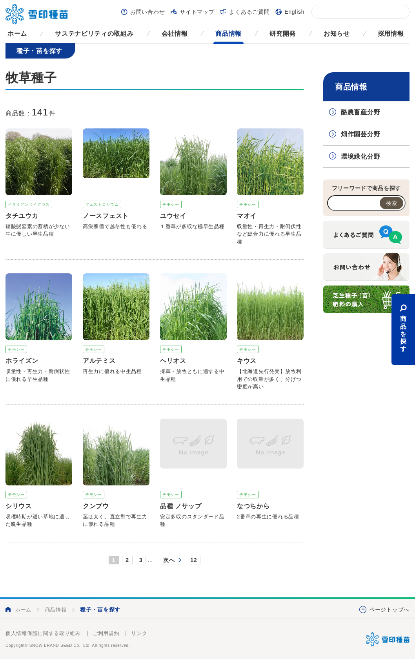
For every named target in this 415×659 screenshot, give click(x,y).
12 (193, 560)
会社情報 (175, 33)
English (294, 12)
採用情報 (391, 33)
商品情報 (228, 33)
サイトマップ (197, 12)
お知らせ (337, 33)
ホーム (17, 33)
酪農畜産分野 (360, 112)
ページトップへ (389, 609)
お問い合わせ (147, 12)
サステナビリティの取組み (94, 33)
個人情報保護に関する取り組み (43, 633)
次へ (169, 560)
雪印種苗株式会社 (388, 639)
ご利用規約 (106, 633)
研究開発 (282, 33)
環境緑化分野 (360, 156)
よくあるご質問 (249, 12)
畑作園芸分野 (360, 134)
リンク (139, 633)
